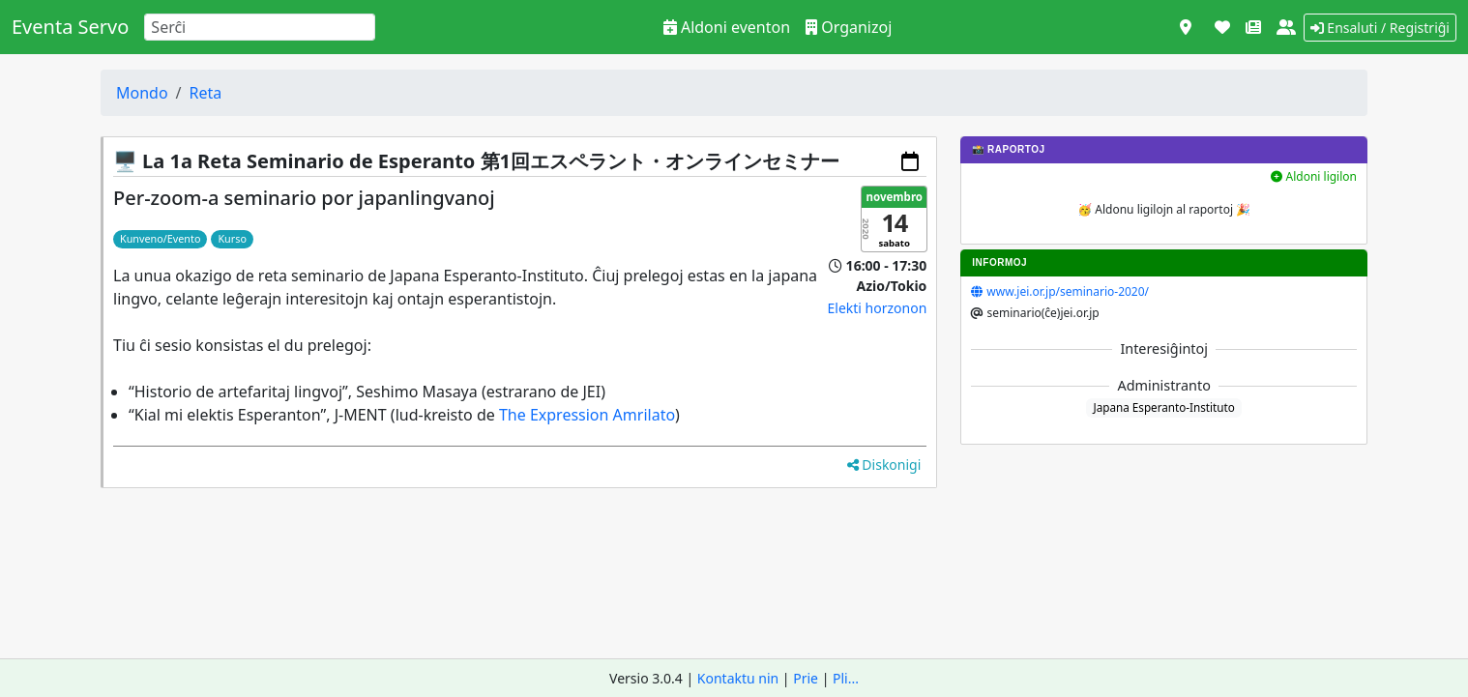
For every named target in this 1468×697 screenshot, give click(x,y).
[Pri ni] (1286, 27)
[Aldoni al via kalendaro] (910, 161)
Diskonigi (884, 464)
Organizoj (849, 27)
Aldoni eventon (726, 27)
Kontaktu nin (737, 678)
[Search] (259, 27)
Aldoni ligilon (1314, 176)
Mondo (142, 92)
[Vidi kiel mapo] (1185, 27)
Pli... (846, 678)
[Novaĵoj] (1253, 27)
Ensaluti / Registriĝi (1380, 27)
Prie (805, 678)
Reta (206, 92)
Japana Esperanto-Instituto (1163, 407)
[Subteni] (1222, 27)
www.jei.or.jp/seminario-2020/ (1067, 291)
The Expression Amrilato (587, 414)
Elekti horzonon (877, 308)
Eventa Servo (70, 27)
